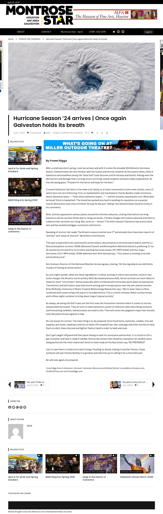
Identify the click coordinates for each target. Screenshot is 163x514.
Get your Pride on (36, 381)
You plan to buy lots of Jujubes (137, 381)
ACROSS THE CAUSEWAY (29, 39)
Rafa (47, 133)
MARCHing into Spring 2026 (23, 200)
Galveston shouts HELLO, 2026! (136, 476)
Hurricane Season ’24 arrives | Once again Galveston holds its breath (76, 39)
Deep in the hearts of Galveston (19, 230)
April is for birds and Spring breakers (23, 170)
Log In (148, 31)
